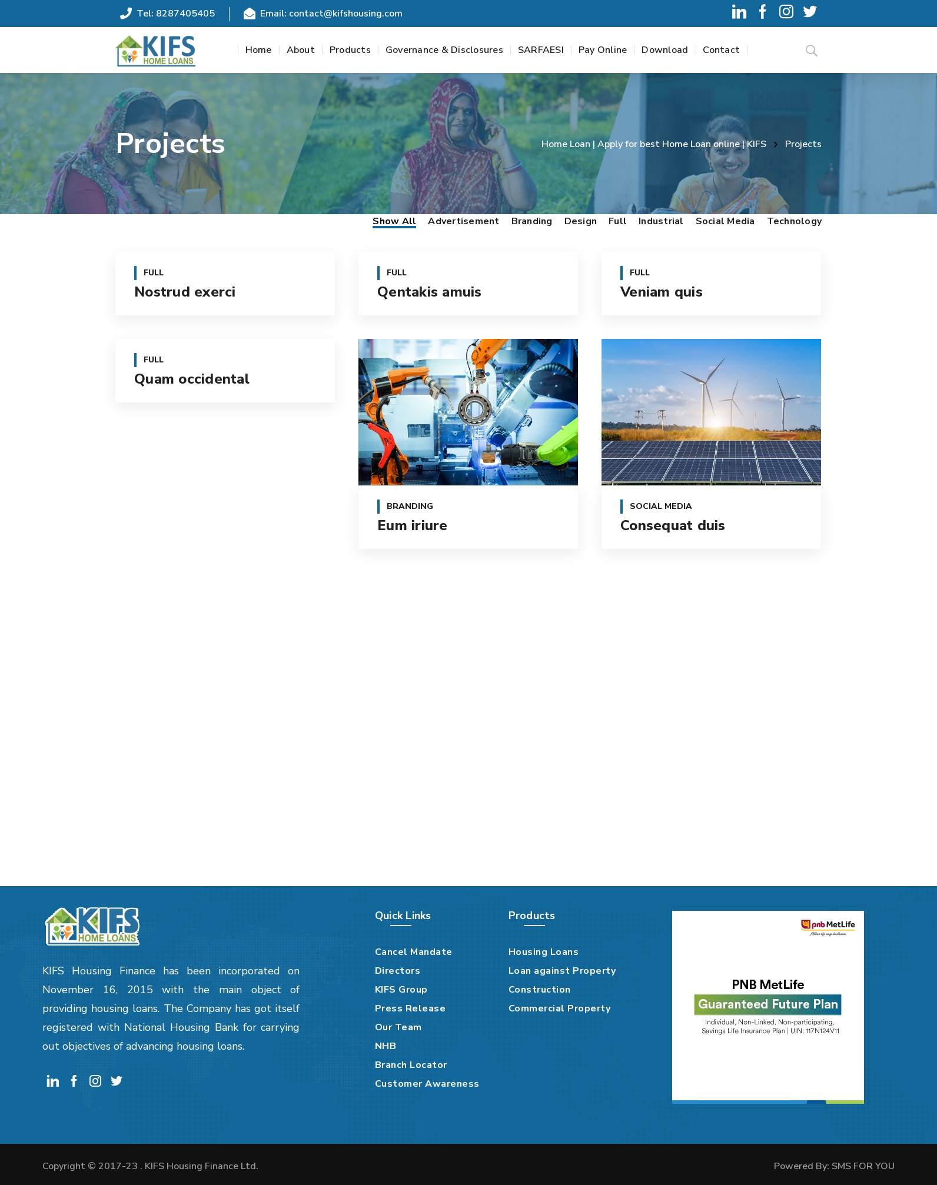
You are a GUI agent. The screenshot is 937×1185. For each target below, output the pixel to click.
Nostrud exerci (185, 291)
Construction (540, 989)
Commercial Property (560, 1008)
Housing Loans (544, 952)
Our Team (398, 1027)
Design (580, 221)
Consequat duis (673, 525)
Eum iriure (412, 525)
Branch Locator (411, 1064)
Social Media (725, 221)
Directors (398, 970)
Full (618, 221)
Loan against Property (562, 970)
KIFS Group (401, 989)
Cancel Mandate (414, 952)
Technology (794, 221)
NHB (386, 1046)
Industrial (661, 221)
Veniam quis (661, 291)
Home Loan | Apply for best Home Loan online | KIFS (653, 144)
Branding (532, 221)
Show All (394, 221)
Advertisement (463, 221)
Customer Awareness (427, 1083)
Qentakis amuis (429, 291)
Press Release (410, 1008)
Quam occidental (192, 379)
